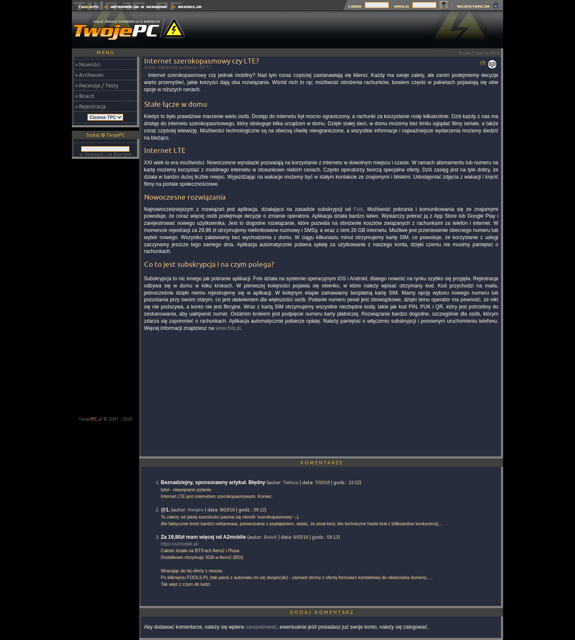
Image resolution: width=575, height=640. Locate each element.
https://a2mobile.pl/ (179, 543)
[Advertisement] (350, 29)
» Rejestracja (90, 106)
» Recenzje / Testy (96, 85)
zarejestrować (261, 627)
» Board (84, 96)
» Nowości (87, 64)
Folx (358, 209)
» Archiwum (89, 75)
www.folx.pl (228, 328)
